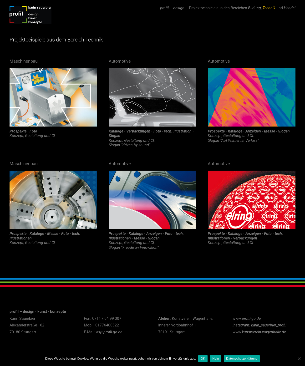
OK (203, 358)
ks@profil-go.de (109, 332)
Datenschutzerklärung (241, 358)
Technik (269, 8)
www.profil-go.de (247, 318)
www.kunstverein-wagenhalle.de (259, 332)
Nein (215, 358)
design (178, 8)
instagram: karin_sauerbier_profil (259, 325)
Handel (289, 8)
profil (164, 8)
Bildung (254, 8)
